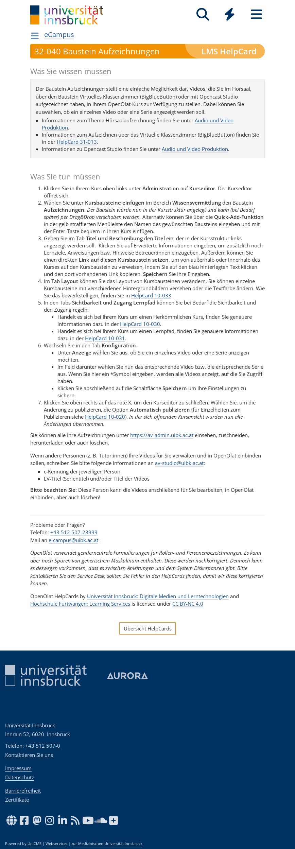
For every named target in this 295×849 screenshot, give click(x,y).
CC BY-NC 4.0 (187, 603)
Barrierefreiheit (23, 790)
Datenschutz (19, 777)
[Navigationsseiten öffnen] (35, 35)
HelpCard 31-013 (77, 141)
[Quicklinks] (229, 14)
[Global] (229, 15)
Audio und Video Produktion (195, 148)
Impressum (18, 768)
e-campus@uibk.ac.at (73, 540)
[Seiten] (256, 14)
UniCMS (34, 843)
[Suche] (202, 14)
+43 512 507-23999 (74, 532)
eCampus (59, 34)
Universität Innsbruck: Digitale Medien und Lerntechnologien (158, 596)
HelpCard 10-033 (151, 295)
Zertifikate (17, 799)
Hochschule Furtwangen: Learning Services (80, 603)
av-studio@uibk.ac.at (179, 463)
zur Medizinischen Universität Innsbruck (106, 843)
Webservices (56, 843)
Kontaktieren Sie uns (29, 754)
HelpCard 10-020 (105, 416)
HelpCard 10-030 (140, 323)
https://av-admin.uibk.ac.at (161, 435)
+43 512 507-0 (42, 745)
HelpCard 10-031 (105, 338)
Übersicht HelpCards (148, 628)
